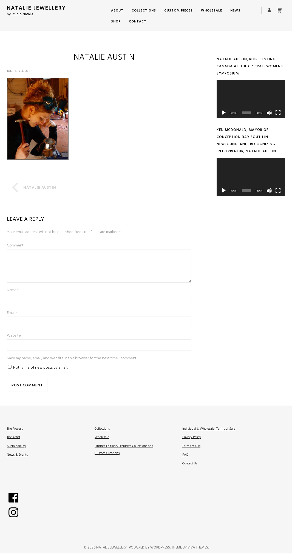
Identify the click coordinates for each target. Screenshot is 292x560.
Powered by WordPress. (150, 554)
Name (13, 297)
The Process (15, 435)
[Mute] (269, 113)
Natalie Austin (39, 188)
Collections (144, 10)
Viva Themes (198, 554)
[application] (251, 99)
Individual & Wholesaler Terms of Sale (208, 435)
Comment (15, 245)
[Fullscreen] (278, 113)
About (117, 10)
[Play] (223, 113)
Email (12, 319)
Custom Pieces (178, 10)
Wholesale (211, 10)
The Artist (13, 444)
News (235, 10)
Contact (137, 21)
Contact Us (189, 470)
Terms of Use (191, 452)
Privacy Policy (191, 444)
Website (14, 342)
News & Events (17, 461)
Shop (116, 21)
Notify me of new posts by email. (40, 374)
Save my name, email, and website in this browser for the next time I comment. (72, 365)
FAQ (185, 461)
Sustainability (16, 452)
